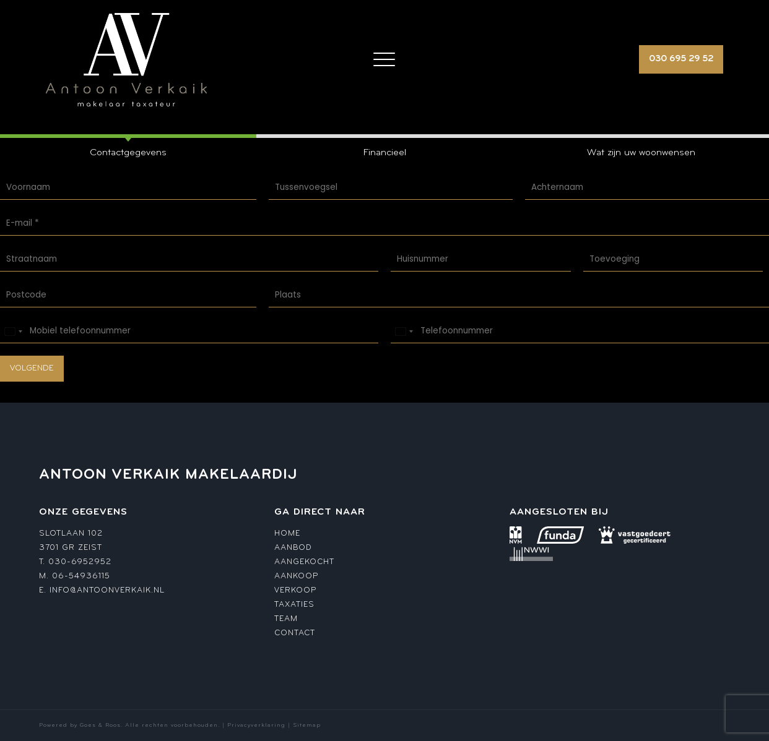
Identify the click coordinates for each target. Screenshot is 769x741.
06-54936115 (81, 576)
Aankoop (296, 576)
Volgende (32, 368)
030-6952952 (79, 562)
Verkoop (295, 590)
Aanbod (292, 548)
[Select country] (13, 331)
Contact (294, 633)
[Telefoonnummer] (580, 331)
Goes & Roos (100, 725)
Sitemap (307, 725)
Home (287, 533)
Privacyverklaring (256, 725)
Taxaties (294, 605)
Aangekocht (304, 562)
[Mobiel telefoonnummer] (189, 331)
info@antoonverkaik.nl (107, 590)
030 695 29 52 (681, 59)
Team (286, 619)
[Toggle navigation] (384, 59)
